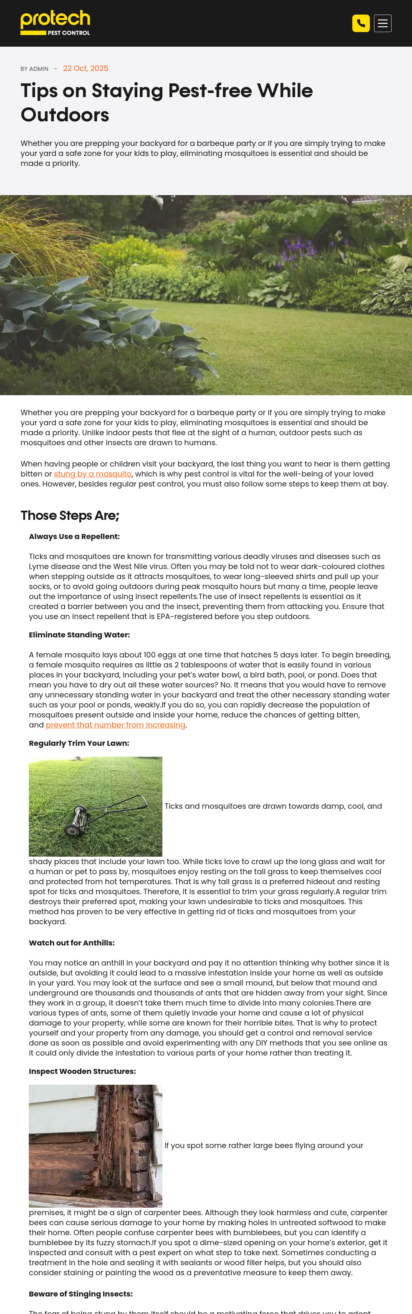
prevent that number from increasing (115, 725)
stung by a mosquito (93, 474)
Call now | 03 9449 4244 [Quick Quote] (361, 23)
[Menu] (383, 23)
